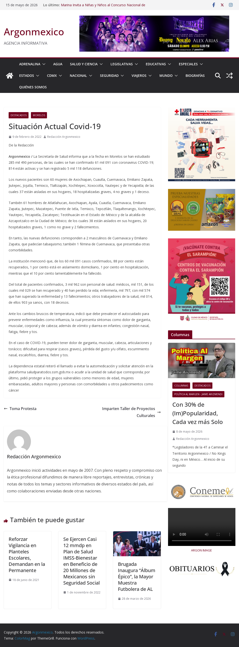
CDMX (52, 75)
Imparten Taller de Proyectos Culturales (131, 412)
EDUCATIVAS (156, 64)
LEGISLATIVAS (122, 64)
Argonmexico (34, 31)
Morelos (39, 115)
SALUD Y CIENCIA (84, 64)
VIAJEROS (139, 75)
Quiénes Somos (33, 87)
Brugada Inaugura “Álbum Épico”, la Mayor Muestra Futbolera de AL (136, 576)
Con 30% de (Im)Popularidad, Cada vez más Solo (197, 413)
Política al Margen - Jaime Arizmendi (198, 394)
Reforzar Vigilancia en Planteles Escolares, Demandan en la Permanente (27, 555)
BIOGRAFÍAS (195, 75)
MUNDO (166, 75)
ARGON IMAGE (201, 550)
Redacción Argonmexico (63, 137)
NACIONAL (78, 75)
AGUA (57, 64)
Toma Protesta (20, 408)
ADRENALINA (29, 64)
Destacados (19, 115)
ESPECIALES (188, 64)
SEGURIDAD (109, 75)
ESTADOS (26, 75)
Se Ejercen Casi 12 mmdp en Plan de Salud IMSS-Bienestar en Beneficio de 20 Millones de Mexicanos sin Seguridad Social (81, 561)
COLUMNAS (181, 385)
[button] (43, 64)
